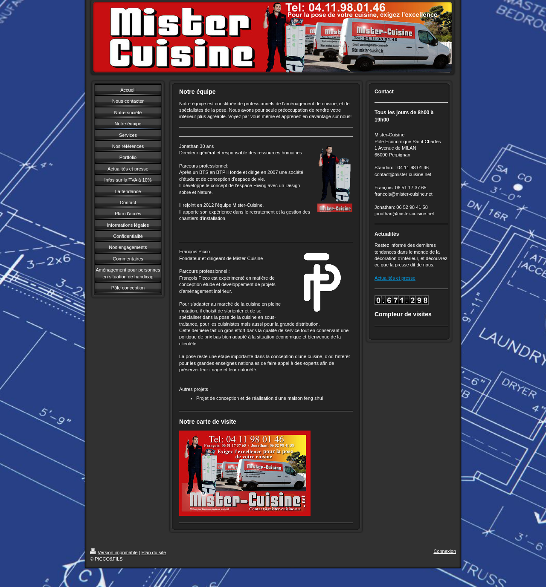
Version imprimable (114, 552)
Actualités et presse (395, 277)
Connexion (444, 551)
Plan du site (154, 552)
